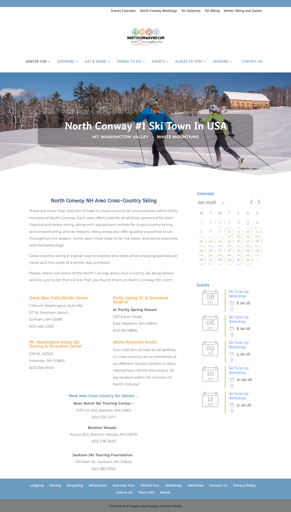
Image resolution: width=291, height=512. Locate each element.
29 (229, 259)
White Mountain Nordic (135, 342)
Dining (55, 485)
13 (210, 241)
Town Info (146, 492)
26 (201, 259)
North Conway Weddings (158, 11)
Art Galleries (191, 11)
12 (201, 241)
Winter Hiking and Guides (243, 11)
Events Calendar (123, 11)
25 (257, 250)
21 (220, 250)
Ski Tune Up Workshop (239, 294)
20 (211, 250)
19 (201, 250)
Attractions (98, 485)
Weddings (173, 485)
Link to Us (124, 492)
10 (248, 231)
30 (238, 259)
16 (239, 241)
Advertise (196, 485)
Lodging (37, 485)
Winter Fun (149, 485)
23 (239, 250)
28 (220, 259)
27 (211, 259)
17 (248, 241)
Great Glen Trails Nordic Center (58, 298)
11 (257, 231)
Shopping (75, 485)
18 (257, 241)
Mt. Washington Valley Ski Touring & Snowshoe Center (55, 344)
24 (248, 250)
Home (165, 492)
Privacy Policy (244, 485)
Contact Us (218, 485)
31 (220, 222)
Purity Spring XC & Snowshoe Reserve (140, 300)
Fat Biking (212, 11)
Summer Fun (124, 485)
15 (229, 241)
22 (229, 250)
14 (220, 241)
